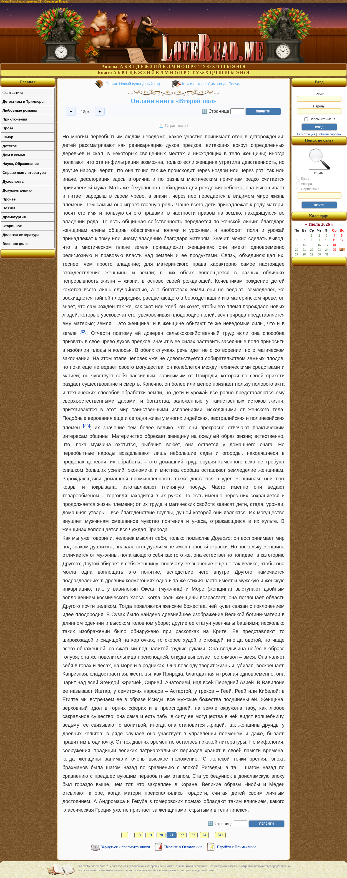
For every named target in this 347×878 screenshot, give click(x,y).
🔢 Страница (215, 111)
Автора (304, 183)
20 (161, 835)
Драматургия (14, 217)
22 (182, 835)
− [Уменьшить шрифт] (71, 111)
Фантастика (12, 93)
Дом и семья (13, 155)
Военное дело (15, 244)
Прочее (9, 199)
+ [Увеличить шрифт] (100, 111)
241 (220, 835)
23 (193, 835)
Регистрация (306, 134)
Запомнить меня (319, 119)
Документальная (17, 190)
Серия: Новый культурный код (132, 84)
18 (139, 835)
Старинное (12, 226)
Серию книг (307, 189)
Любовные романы (19, 110)
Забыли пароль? (329, 134)
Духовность (13, 181)
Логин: (319, 97)
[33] (86, 425)
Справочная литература (24, 172)
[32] (82, 331)
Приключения (14, 119)
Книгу (303, 178)
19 (150, 835)
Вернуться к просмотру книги (125, 847)
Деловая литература (20, 235)
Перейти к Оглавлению (183, 847)
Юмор (7, 137)
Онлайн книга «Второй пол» (173, 100)
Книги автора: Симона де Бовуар (212, 84)
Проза (7, 128)
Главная (28, 82)
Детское (9, 146)
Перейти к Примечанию (236, 847)
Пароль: (319, 109)
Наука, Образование (20, 164)
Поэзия (8, 208)
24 (204, 835)
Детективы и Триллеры (23, 101)
